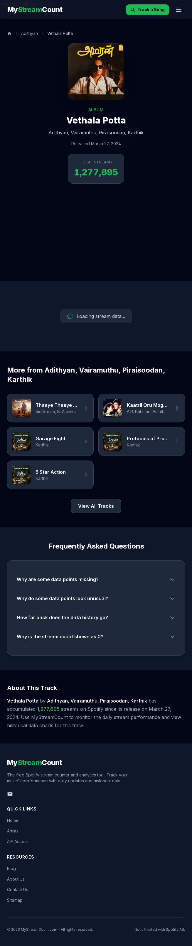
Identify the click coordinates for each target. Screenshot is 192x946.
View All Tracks (96, 506)
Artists (12, 830)
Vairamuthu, (84, 133)
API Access (17, 841)
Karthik (136, 133)
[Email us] (10, 794)
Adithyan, (59, 133)
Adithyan (29, 33)
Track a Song (147, 9)
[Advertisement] (96, 237)
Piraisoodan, (113, 133)
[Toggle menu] (179, 10)
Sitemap (15, 900)
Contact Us (17, 889)
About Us (16, 878)
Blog (11, 868)
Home (12, 820)
